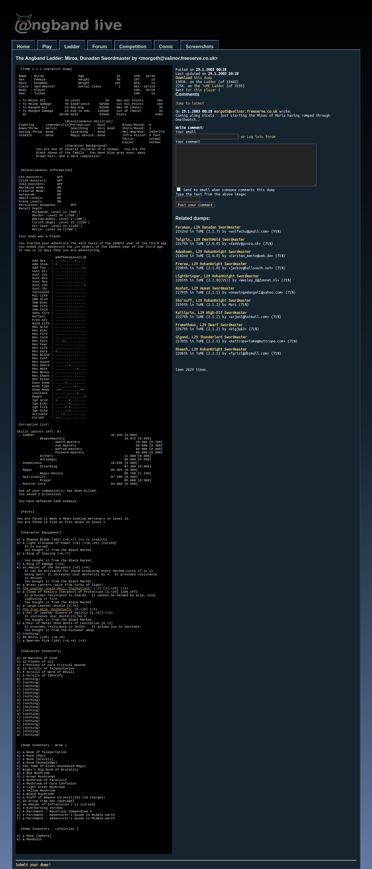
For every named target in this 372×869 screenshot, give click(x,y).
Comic (166, 46)
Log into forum (261, 136)
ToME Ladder (213, 86)
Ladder (72, 46)
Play (47, 46)
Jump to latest (190, 103)
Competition (132, 46)
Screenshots (200, 46)
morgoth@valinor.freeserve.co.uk (245, 111)
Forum (99, 46)
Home (23, 46)
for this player (201, 90)
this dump (194, 78)
